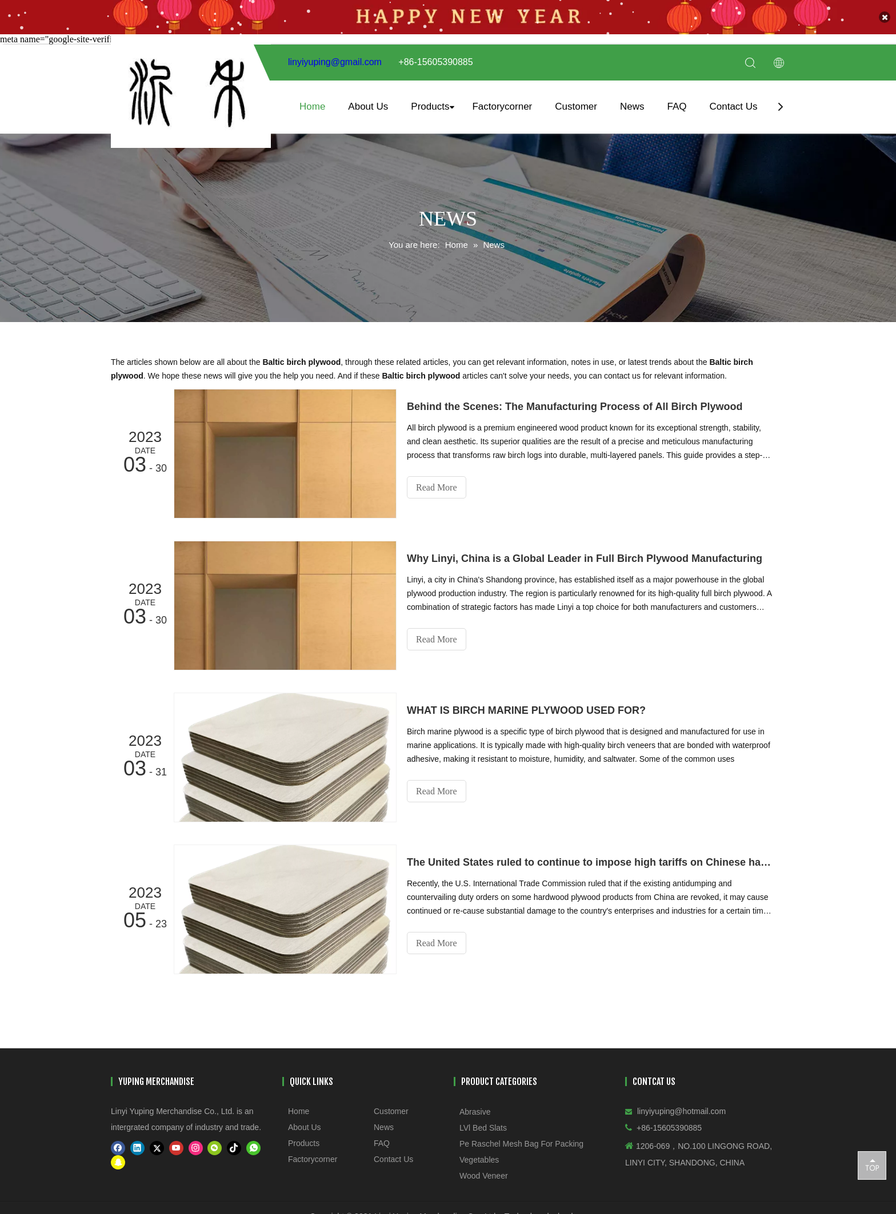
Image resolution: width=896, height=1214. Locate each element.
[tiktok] (234, 1147)
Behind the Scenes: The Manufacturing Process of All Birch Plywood (574, 406)
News (632, 106)
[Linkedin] (137, 1147)
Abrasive (474, 1111)
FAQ (676, 106)
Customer (576, 106)
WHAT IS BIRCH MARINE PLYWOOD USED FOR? (526, 709)
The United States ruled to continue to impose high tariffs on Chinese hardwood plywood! (590, 861)
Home (312, 106)
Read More (436, 487)
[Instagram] (196, 1147)
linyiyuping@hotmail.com (681, 1110)
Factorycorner (502, 106)
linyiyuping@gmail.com (335, 62)
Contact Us (733, 106)
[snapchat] (118, 1162)
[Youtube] (176, 1147)
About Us (368, 106)
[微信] (214, 1147)
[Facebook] (118, 1147)
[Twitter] (157, 1147)
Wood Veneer (483, 1175)
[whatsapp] (253, 1147)
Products (430, 106)
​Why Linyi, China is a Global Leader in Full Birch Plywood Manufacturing (584, 558)
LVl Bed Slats (483, 1127)
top (872, 1165)
